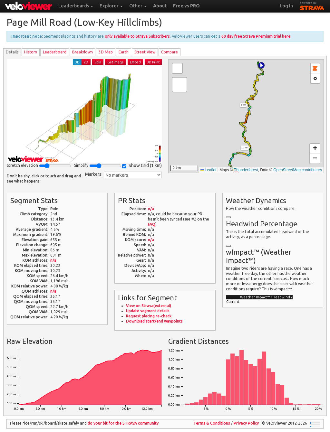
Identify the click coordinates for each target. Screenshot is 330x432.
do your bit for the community (123, 423)
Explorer (111, 5)
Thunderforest (246, 170)
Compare (169, 52)
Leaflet (208, 170)
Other (138, 5)
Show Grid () (142, 165)
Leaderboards (75, 5)
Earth (124, 52)
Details (12, 52)
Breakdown (82, 52)
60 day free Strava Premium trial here (255, 36)
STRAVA (312, 5)
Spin (97, 62)
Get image (115, 62)
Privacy (246, 423)
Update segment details (148, 311)
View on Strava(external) (148, 306)
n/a (53, 260)
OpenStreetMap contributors (297, 170)
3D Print (153, 62)
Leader (54, 52)
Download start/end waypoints (154, 321)
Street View (144, 52)
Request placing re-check (148, 316)
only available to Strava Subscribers (137, 36)
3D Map (106, 52)
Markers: (93, 174)
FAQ (151, 224)
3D (77, 62)
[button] (261, 65)
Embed (135, 62)
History (30, 52)
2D (86, 62)
